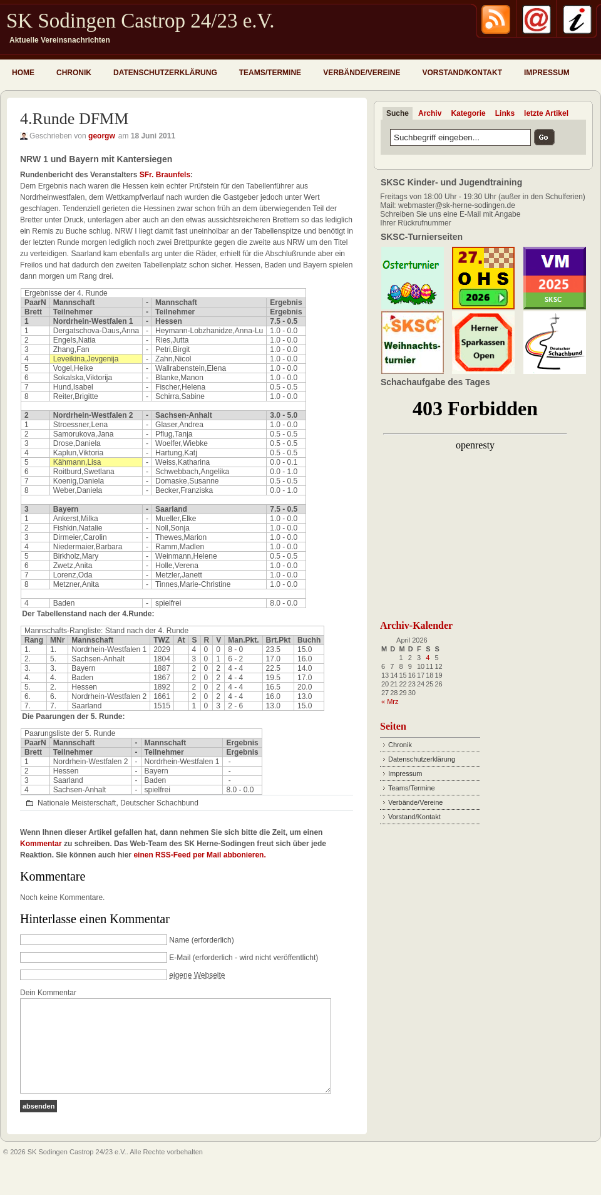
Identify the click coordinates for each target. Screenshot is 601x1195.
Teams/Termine (270, 72)
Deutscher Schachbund (159, 803)
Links (505, 113)
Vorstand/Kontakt (462, 72)
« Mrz (390, 701)
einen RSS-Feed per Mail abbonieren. (199, 855)
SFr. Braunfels (165, 174)
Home (23, 72)
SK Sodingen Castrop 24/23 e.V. (140, 20)
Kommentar (41, 843)
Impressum (547, 72)
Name (179, 940)
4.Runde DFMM (74, 119)
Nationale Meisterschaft (77, 803)
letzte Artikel (546, 113)
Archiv (429, 113)
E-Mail (179, 957)
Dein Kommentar (48, 992)
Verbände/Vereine (361, 72)
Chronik (73, 72)
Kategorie (468, 113)
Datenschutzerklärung (165, 72)
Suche (397, 113)
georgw (101, 136)
